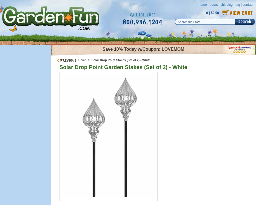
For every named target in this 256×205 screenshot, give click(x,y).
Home (82, 60)
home (203, 5)
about (213, 5)
